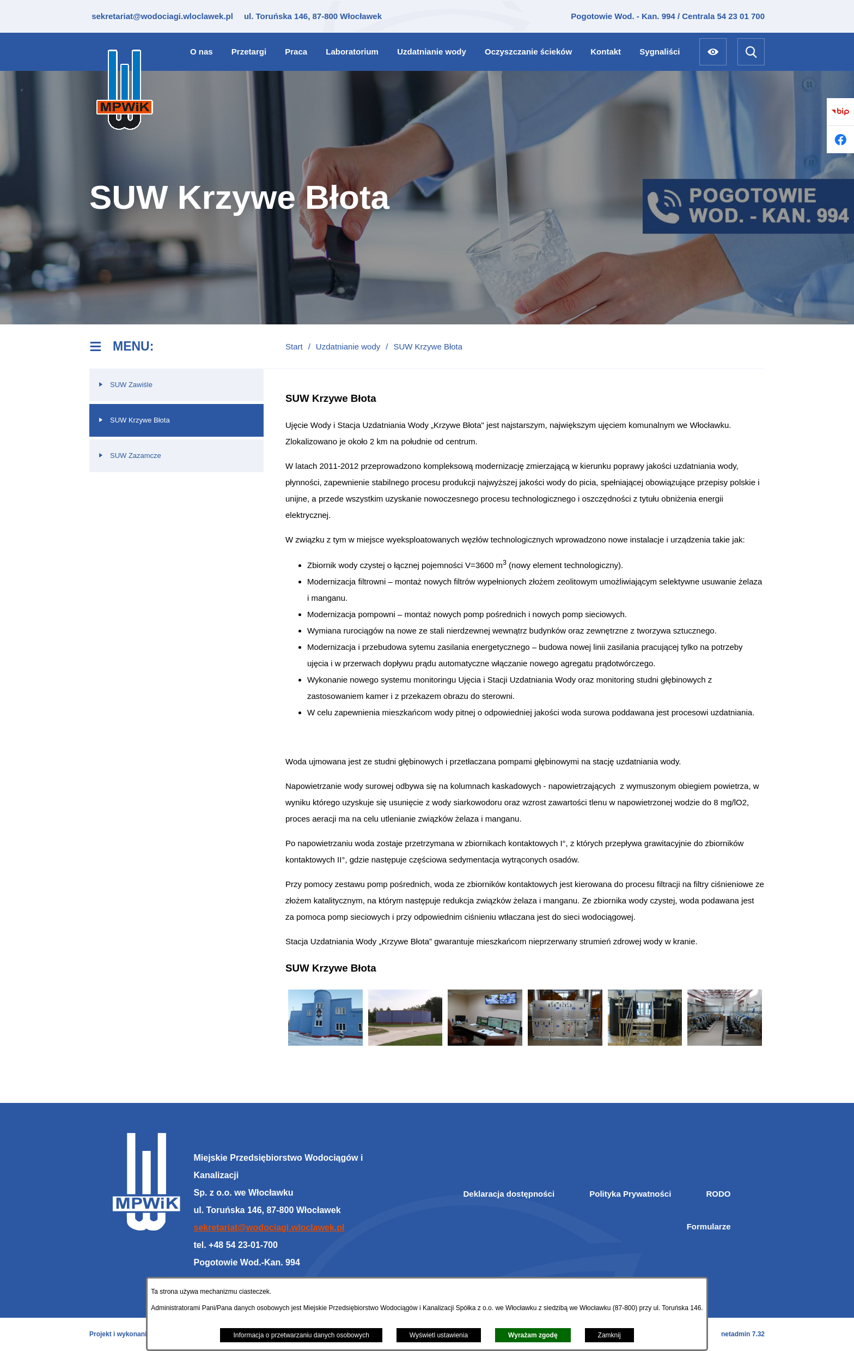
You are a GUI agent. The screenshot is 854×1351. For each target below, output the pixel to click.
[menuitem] (201, 51)
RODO (718, 1193)
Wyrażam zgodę (532, 1335)
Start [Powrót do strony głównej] (294, 346)
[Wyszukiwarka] (751, 51)
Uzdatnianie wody (348, 346)
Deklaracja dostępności (509, 1193)
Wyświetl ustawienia (439, 1335)
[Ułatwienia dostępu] (713, 51)
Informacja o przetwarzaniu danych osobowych (301, 1335)
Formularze (709, 1226)
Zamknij (609, 1335)
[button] (325, 1042)
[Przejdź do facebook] (840, 139)
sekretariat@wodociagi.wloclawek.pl (161, 16)
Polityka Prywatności (630, 1193)
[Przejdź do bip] (840, 111)
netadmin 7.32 (743, 1334)
